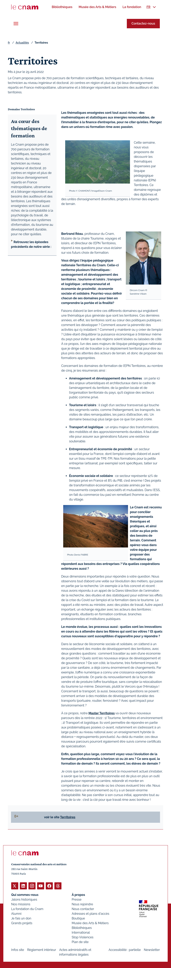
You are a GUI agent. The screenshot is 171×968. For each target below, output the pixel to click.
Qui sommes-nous (24, 894)
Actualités (22, 42)
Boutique (78, 918)
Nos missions (20, 904)
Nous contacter (83, 909)
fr (9, 42)
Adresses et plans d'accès (90, 913)
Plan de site (80, 942)
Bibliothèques (82, 927)
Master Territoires (102, 713)
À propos (78, 894)
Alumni (16, 913)
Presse (76, 899)
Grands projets (21, 923)
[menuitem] (61, 7)
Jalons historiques (24, 899)
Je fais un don (21, 918)
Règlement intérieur (41, 949)
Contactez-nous (143, 23)
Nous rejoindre (82, 904)
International (81, 932)
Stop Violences (82, 937)
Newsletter (152, 949)
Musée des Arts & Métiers (90, 923)
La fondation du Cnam (27, 909)
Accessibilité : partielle (125, 949)
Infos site (17, 949)
